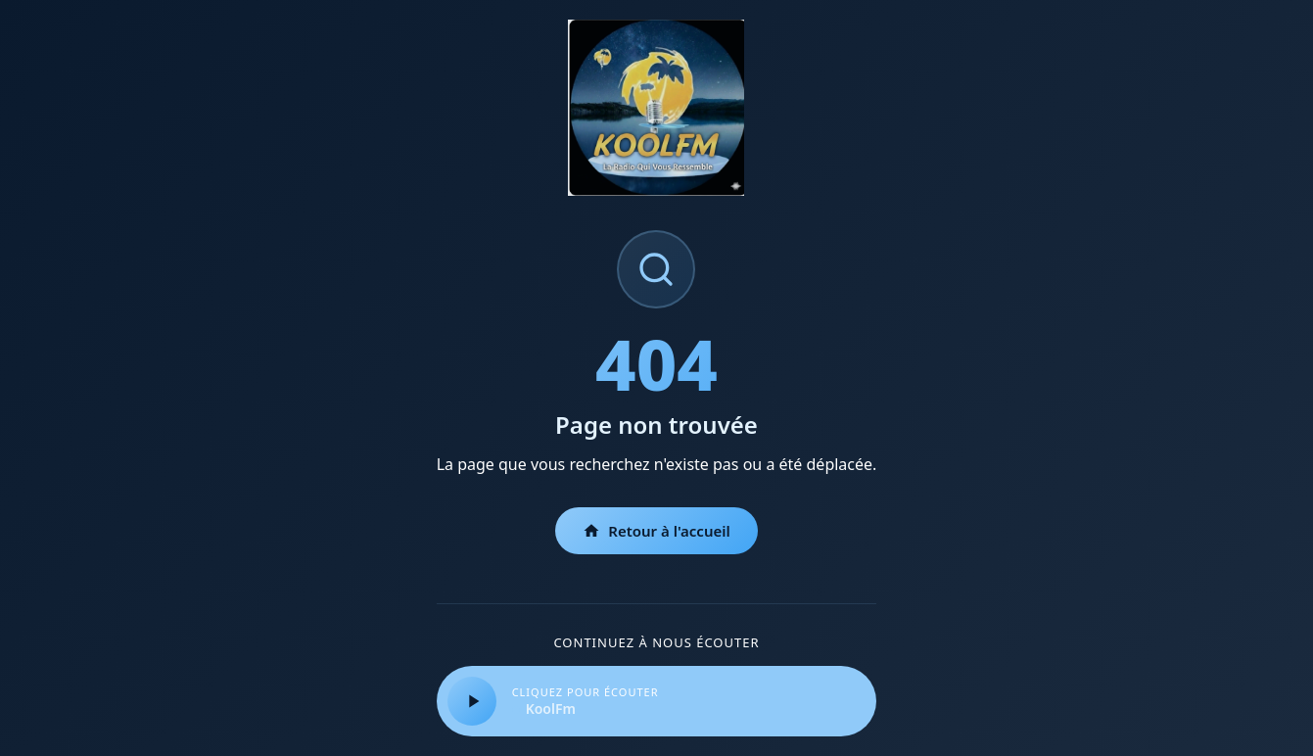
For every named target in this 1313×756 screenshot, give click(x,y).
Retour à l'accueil (656, 531)
